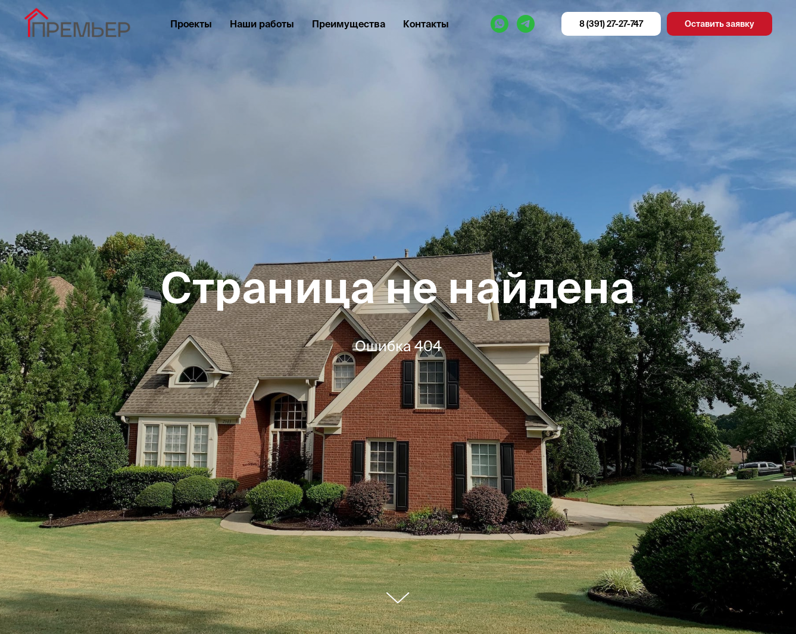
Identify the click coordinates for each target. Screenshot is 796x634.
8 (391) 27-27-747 (611, 24)
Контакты (426, 23)
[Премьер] (499, 24)
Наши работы (262, 23)
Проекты (191, 23)
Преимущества (348, 23)
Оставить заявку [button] (719, 24)
